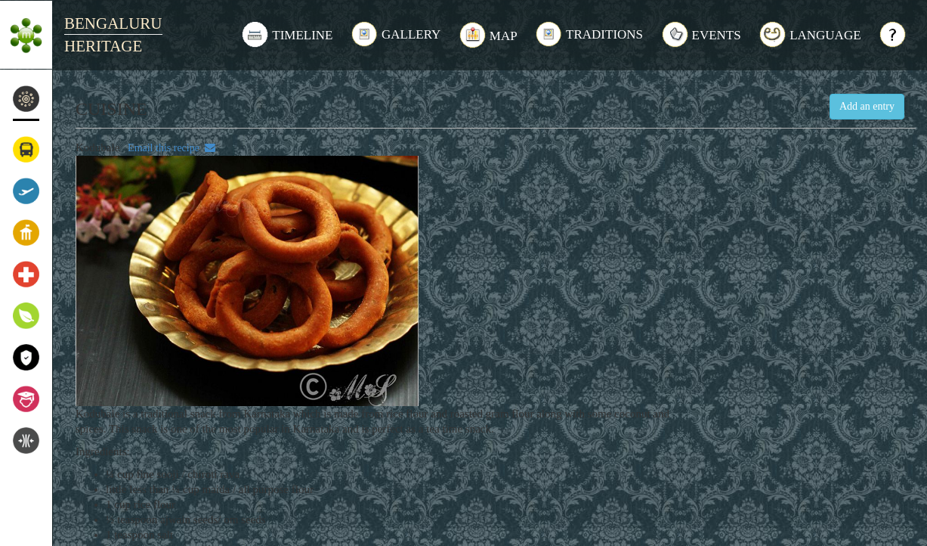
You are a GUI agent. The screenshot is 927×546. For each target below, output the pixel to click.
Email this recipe (168, 148)
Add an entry (867, 106)
